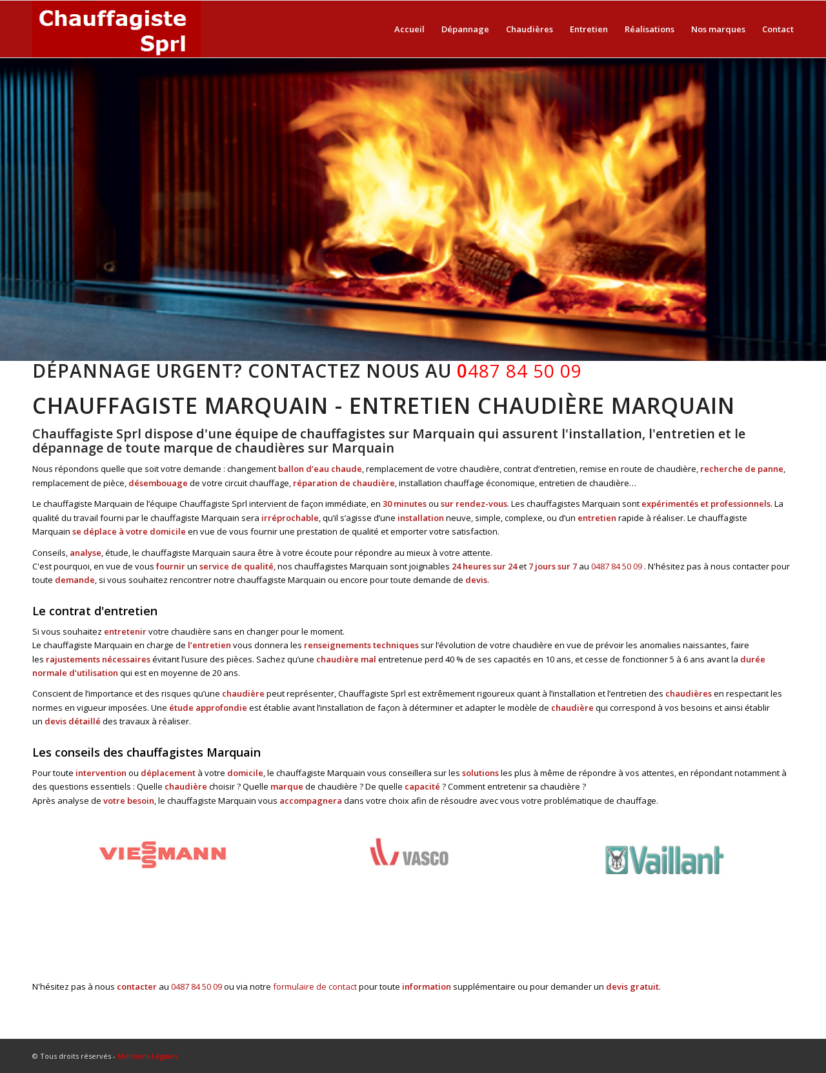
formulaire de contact (315, 986)
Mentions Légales (147, 1056)
